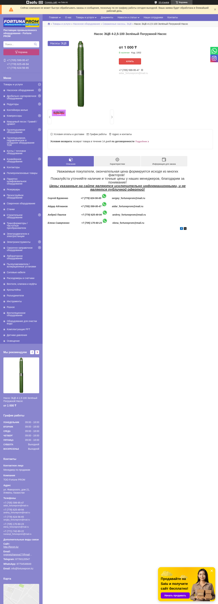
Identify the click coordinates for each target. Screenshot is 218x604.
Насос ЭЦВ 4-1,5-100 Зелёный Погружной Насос (20, 399)
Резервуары (13, 189)
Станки (11, 209)
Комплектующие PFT (18, 329)
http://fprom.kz (11, 547)
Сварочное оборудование (21, 203)
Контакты (172, 17)
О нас (68, 17)
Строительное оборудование (14, 216)
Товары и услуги (13, 84)
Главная (53, 17)
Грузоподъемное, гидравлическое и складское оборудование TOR (20, 141)
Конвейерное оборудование (14, 160)
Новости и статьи (127, 17)
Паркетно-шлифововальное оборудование (16, 181)
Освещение (13, 341)
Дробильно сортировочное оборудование (21, 97)
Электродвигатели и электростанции (18, 235)
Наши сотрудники (153, 17)
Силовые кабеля (16, 272)
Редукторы (13, 104)
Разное (11, 307)
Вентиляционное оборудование (16, 314)
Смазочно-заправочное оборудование (20, 249)
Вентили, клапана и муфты (22, 284)
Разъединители (15, 295)
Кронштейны (14, 289)
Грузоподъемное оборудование (16, 131)
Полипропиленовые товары (22, 173)
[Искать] (35, 44)
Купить (130, 61)
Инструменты (14, 301)
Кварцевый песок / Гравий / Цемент (22, 122)
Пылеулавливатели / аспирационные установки (21, 265)
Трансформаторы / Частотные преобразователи (17, 225)
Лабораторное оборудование (15, 257)
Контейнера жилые (17, 110)
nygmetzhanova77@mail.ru (17, 554)
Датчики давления (17, 335)
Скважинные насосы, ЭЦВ (117, 24)
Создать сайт (51, 2)
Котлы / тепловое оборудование (16, 152)
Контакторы (13, 167)
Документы (107, 17)
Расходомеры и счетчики (20, 278)
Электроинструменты (18, 242)
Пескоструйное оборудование (15, 196)
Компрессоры (14, 115)
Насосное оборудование (20, 90)
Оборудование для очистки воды (22, 322)
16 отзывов (164, 2)
